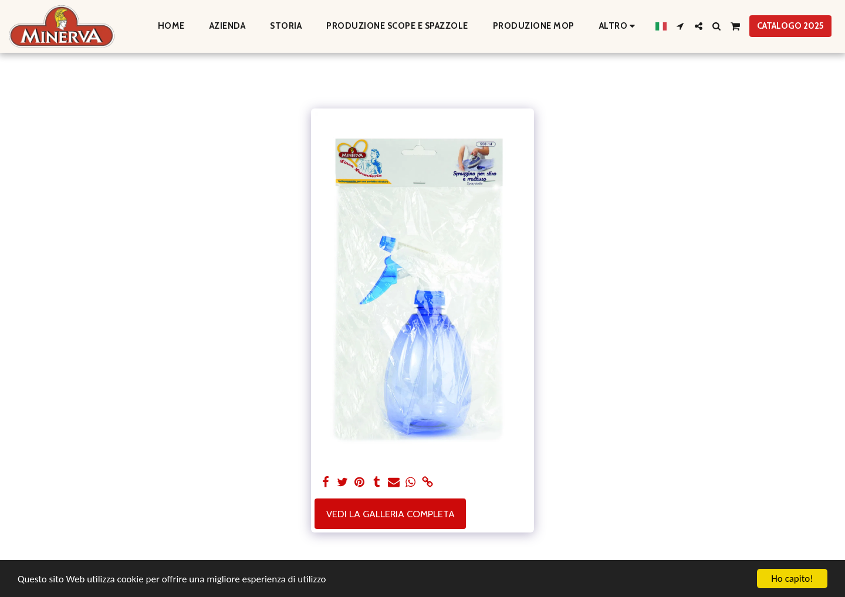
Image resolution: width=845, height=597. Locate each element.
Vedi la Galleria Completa (390, 514)
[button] (680, 26)
